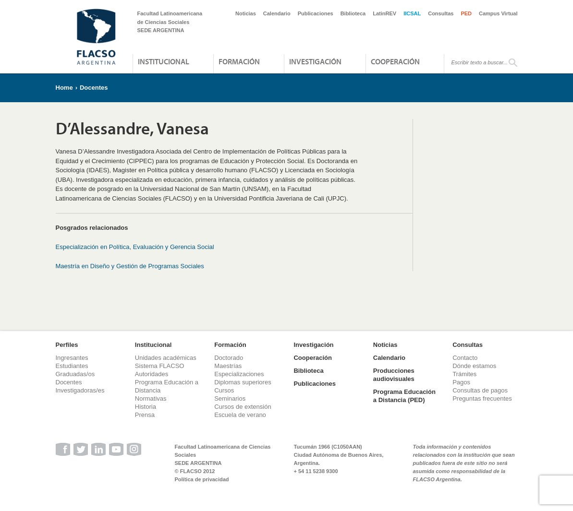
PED (466, 13)
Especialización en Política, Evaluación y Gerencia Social (135, 246)
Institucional (163, 61)
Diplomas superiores (242, 382)
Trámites (464, 374)
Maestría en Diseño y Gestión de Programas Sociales (130, 266)
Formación (239, 61)
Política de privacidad (202, 479)
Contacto (464, 357)
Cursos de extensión (242, 406)
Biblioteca (353, 13)
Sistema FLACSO (159, 365)
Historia (145, 406)
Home (64, 87)
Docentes (94, 87)
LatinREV (384, 13)
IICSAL (412, 13)
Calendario (277, 13)
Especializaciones (239, 374)
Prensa (145, 414)
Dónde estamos (474, 365)
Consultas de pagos (480, 390)
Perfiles (67, 344)
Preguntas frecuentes (482, 398)
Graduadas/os (75, 374)
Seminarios (229, 398)
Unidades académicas (165, 357)
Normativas (151, 398)
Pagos (461, 382)
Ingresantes (72, 357)
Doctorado (228, 357)
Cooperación (395, 61)
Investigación (315, 61)
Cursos (224, 390)
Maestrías (228, 365)
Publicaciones (315, 13)
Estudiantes (72, 365)
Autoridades (151, 374)
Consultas (440, 13)
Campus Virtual (498, 13)
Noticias (245, 13)
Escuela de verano (240, 414)
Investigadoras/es (80, 390)
